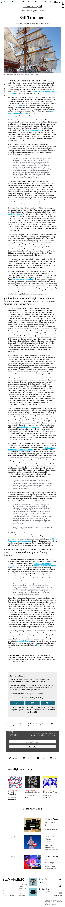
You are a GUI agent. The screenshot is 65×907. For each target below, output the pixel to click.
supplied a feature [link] (24, 641)
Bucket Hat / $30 (44, 892)
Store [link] (42, 1)
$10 (17, 702)
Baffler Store (45, 889)
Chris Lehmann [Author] (26, 10)
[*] (37, 645)
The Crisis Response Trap (49, 839)
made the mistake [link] (15, 214)
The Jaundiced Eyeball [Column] (32, 6)
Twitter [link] (29, 758)
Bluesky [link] (14, 758)
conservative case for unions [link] (45, 565)
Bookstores (22, 888)
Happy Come (34, 74)
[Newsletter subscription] (32, 746)
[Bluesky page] (60, 879)
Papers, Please (51, 819)
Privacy (20, 890)
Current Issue (22, 1)
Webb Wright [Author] (49, 863)
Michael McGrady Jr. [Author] (51, 824)
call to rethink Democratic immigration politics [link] (31, 448)
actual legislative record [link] (28, 427)
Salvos (27, 797)
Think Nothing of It (51, 857)
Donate (20, 886)
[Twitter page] (60, 886)
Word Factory (12, 799)
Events (30, 1)
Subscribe (7, 1)
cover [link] (19, 106)
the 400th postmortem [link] (32, 130)
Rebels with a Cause (50, 792)
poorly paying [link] (38, 91)
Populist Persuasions (12, 793)
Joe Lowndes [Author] (12, 797)
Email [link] (42, 758)
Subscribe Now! (43, 880)
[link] (9, 757)
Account (48, 1)
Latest (14, 1)
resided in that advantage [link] (24, 280)
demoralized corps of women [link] (19, 114)
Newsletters (22, 884)
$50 (32, 702)
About (36, 1)
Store (20, 893)
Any (48, 702)
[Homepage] (59, 5)
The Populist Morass (32, 792)
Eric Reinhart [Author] (50, 845)
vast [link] (51, 112)
